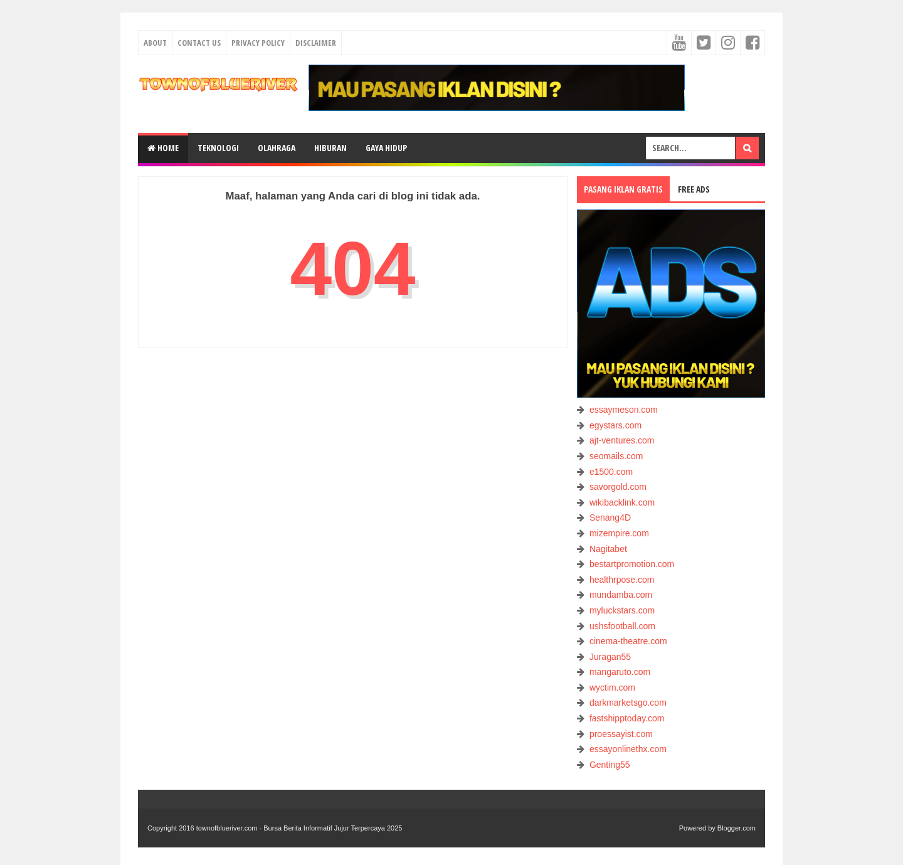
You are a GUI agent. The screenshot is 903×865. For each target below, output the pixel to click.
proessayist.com (621, 734)
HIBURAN (330, 148)
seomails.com (616, 456)
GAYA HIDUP (386, 148)
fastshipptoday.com (627, 718)
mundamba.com (620, 595)
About (155, 42)
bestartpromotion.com (631, 564)
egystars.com (615, 425)
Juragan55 (610, 657)
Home (163, 148)
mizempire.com (619, 533)
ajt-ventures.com (621, 440)
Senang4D (610, 517)
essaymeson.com (623, 410)
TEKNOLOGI (218, 148)
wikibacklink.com (622, 502)
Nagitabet (608, 549)
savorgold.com (618, 487)
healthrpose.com (622, 580)
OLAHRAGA (276, 148)
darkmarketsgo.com (628, 703)
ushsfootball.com (622, 626)
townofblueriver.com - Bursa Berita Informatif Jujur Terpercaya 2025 (299, 828)
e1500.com (611, 472)
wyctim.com (612, 687)
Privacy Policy (258, 42)
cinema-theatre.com (628, 641)
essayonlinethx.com (628, 749)
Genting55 (609, 765)
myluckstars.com (622, 610)
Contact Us (199, 42)
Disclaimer (315, 42)
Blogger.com (736, 828)
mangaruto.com (619, 672)
